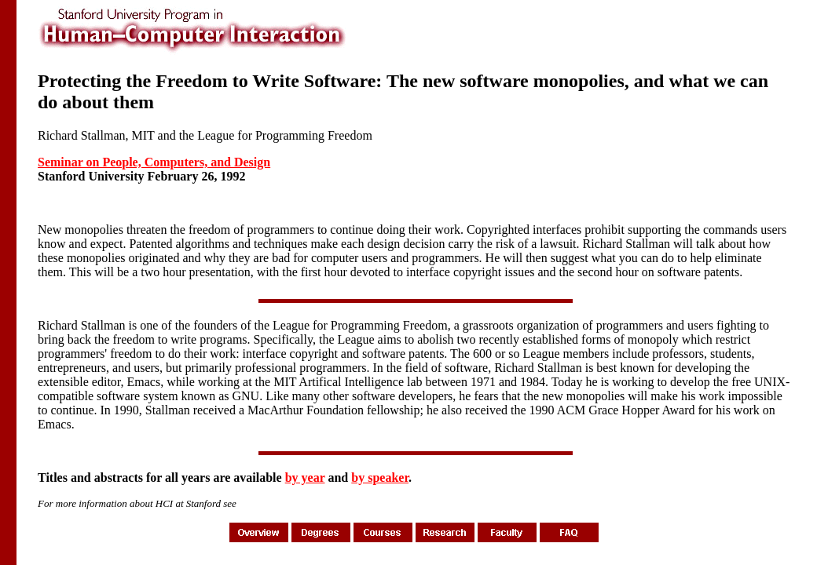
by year (305, 477)
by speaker (380, 477)
